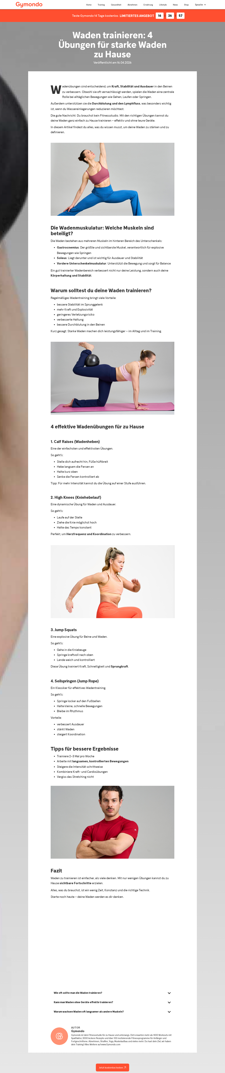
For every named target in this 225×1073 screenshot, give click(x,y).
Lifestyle (163, 4)
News (175, 4)
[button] (200, 4)
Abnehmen (132, 4)
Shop (186, 4)
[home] (29, 4)
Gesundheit (116, 4)
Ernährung (148, 4)
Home (88, 4)
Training (101, 4)
